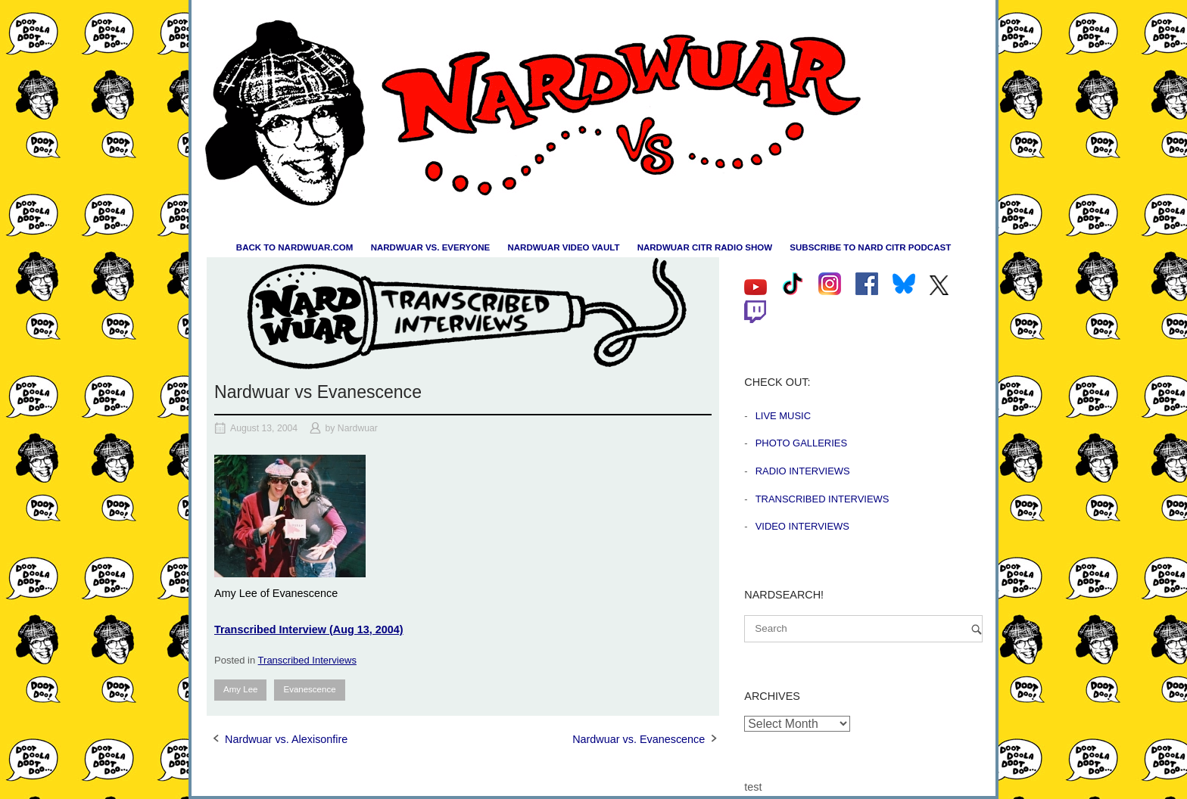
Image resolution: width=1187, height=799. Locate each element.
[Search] (976, 629)
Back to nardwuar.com (295, 247)
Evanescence (309, 689)
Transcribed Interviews (307, 660)
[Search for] (863, 628)
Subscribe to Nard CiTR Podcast (870, 247)
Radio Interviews (803, 471)
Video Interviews (802, 526)
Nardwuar (358, 428)
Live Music (783, 415)
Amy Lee (240, 689)
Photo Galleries (801, 443)
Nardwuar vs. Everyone (431, 247)
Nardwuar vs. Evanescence (638, 739)
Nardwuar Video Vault (563, 247)
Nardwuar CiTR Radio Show (704, 247)
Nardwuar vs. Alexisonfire (286, 739)
